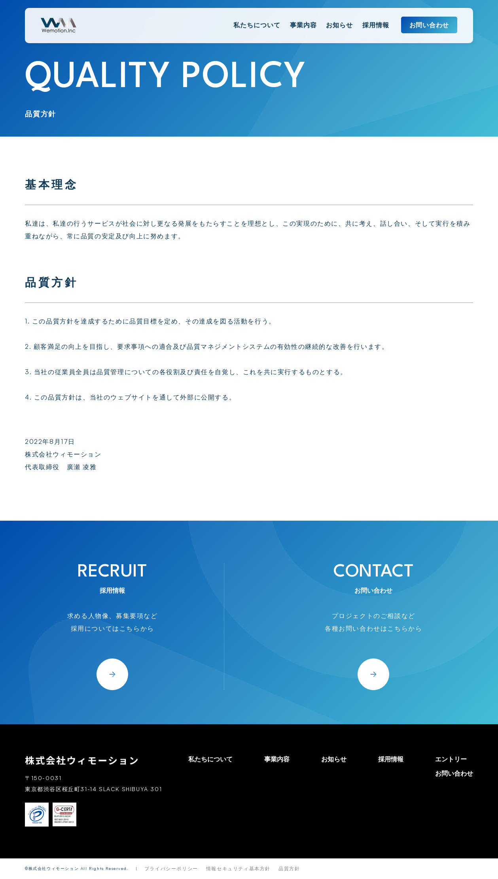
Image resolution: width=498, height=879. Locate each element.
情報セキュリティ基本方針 (238, 868)
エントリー (451, 759)
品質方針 (289, 868)
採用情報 (375, 25)
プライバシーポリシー (171, 868)
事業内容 (303, 25)
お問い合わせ (429, 25)
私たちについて (256, 25)
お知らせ (339, 25)
